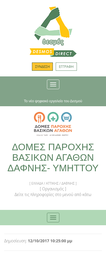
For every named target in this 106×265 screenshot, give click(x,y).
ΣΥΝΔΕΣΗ (42, 66)
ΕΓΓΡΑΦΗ (66, 66)
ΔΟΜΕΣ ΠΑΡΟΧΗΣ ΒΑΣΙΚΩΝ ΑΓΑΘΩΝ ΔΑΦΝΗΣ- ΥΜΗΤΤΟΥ (52, 157)
